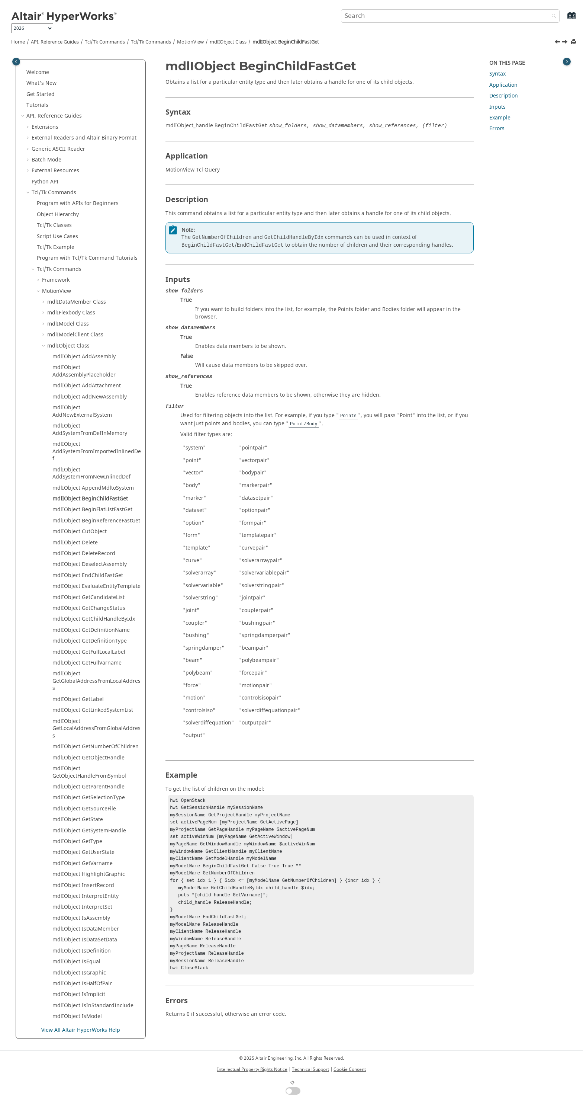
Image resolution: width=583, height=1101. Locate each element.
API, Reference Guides (55, 42)
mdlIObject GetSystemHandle (89, 486)
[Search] (552, 16)
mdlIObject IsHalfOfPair (82, 639)
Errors (497, 128)
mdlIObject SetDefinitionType (89, 847)
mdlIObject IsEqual (76, 617)
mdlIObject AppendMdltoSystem (93, 143)
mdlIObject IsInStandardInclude (92, 661)
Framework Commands (70, 1000)
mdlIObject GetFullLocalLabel (88, 307)
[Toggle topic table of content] (567, 61)
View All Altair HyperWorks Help (80, 1030)
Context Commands (66, 989)
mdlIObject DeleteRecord (83, 209)
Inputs (497, 107)
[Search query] (450, 16)
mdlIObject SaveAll (76, 781)
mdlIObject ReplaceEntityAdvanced (96, 770)
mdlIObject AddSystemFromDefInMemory (89, 85)
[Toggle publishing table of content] (16, 61)
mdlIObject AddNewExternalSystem (82, 66)
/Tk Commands (151, 42)
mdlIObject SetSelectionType (88, 869)
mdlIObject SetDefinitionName (90, 836)
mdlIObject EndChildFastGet (87, 231)
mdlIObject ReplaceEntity (84, 759)
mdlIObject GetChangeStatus (88, 264)
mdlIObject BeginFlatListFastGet (92, 165)
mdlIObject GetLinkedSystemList (92, 365)
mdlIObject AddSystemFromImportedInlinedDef (96, 107)
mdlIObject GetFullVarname (87, 318)
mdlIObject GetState (77, 475)
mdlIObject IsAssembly (81, 573)
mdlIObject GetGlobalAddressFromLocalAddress (96, 336)
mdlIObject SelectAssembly (86, 825)
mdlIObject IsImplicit (78, 650)
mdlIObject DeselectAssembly (89, 220)
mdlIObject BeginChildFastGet (285, 42)
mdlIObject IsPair (74, 683)
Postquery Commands (69, 978)
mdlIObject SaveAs (75, 792)
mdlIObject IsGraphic (79, 628)
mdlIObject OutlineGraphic (86, 726)
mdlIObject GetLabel (78, 355)
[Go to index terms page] (563, 19)
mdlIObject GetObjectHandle (88, 413)
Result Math (47, 1022)
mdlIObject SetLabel (77, 858)
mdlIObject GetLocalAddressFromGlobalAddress (96, 384)
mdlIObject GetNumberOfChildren (95, 402)
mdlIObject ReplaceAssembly (88, 748)
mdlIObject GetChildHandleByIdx (93, 274)
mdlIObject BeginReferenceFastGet (96, 176)
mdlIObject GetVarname (82, 519)
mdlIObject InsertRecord (83, 541)
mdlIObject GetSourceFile (84, 464)
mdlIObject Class (228, 42)
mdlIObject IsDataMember (85, 584)
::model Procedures (71, 890)
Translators (46, 1011)
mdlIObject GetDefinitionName (91, 285)
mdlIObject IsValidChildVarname (93, 716)
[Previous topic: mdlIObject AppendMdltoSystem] (558, 42)
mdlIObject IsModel (77, 672)
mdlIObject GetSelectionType (88, 453)
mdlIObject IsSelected (79, 694)
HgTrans (52, 956)
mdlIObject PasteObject (82, 738)
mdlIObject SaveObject (81, 803)
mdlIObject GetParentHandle (88, 442)
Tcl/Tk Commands (105, 42)
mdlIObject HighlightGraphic (88, 530)
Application (503, 85)
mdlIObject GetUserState (83, 508)
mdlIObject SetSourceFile (83, 880)
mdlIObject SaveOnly (78, 814)
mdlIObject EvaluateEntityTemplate (96, 242)
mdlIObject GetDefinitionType (89, 296)
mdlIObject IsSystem (78, 704)
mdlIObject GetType (77, 497)
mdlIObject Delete (75, 198)
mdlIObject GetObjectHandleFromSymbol (89, 427)
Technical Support (310, 1069)
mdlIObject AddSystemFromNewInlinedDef (91, 129)
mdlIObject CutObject (79, 187)
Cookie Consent (350, 1069)
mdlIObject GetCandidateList (88, 253)
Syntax (497, 74)
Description (503, 96)
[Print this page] (574, 42)
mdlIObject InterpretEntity (85, 552)
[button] (49, 63)
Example (499, 118)
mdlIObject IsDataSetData (84, 595)
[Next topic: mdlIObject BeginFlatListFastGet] (565, 42)
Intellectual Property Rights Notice (252, 1069)
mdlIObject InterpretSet (82, 562)
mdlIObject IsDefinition (81, 606)
